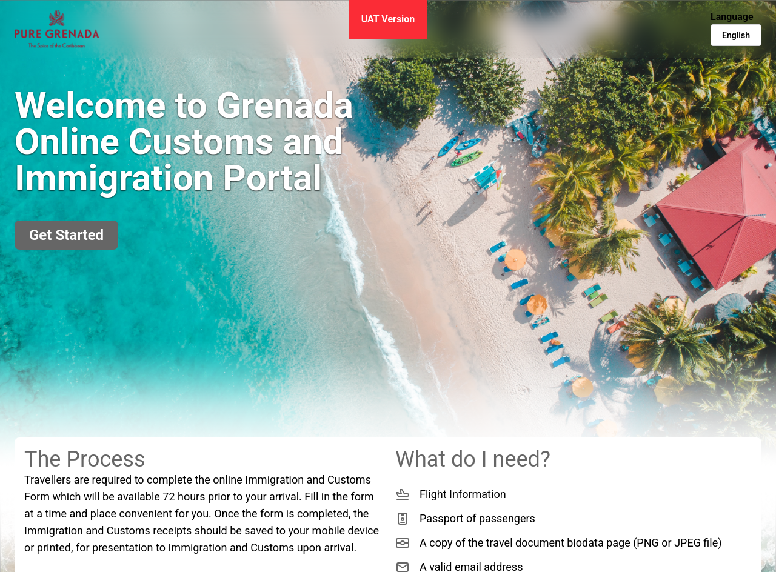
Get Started (66, 235)
